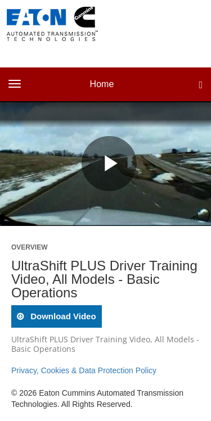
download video (62, 316)
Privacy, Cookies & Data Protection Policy (83, 370)
